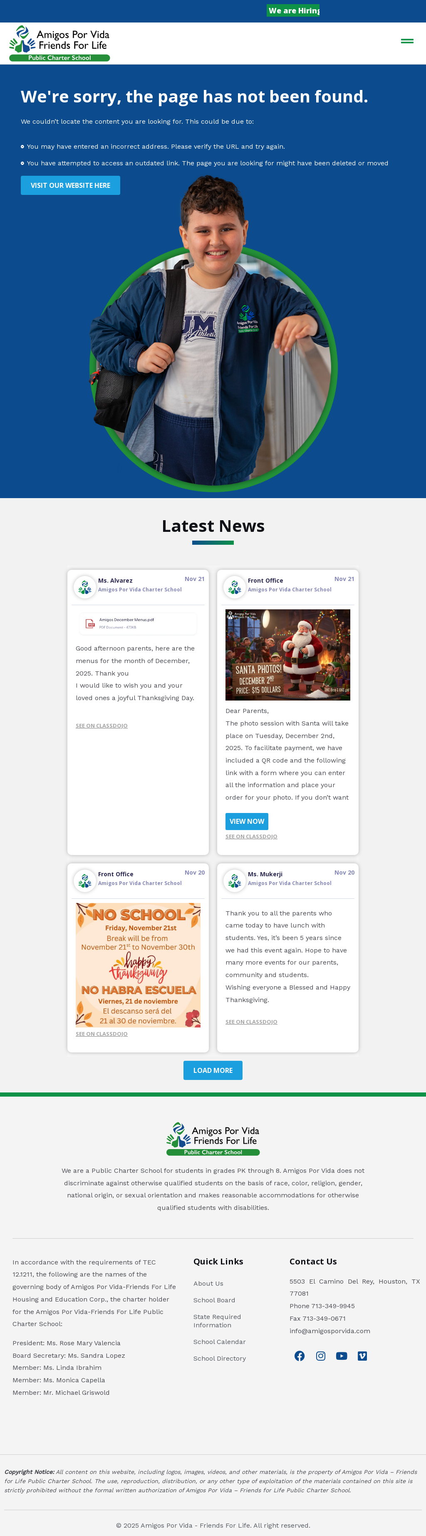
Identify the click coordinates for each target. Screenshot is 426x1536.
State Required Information (217, 1321)
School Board (214, 1300)
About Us (208, 1283)
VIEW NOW (247, 821)
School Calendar (219, 1342)
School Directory (219, 1358)
